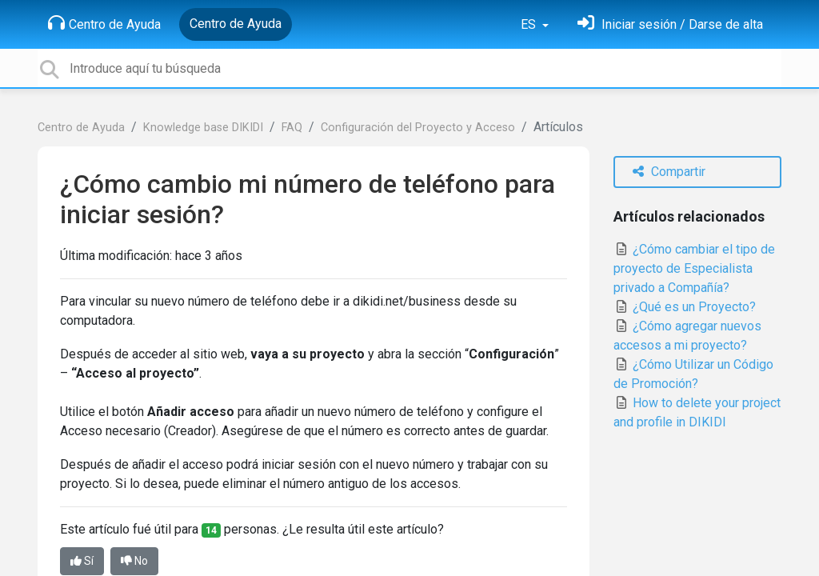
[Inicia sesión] (670, 24)
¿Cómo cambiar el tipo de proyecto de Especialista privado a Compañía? (694, 268)
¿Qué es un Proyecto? (684, 306)
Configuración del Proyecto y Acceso (418, 127)
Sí (82, 560)
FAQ (292, 127)
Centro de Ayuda (104, 23)
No (134, 560)
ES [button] (530, 24)
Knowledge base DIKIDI (203, 127)
